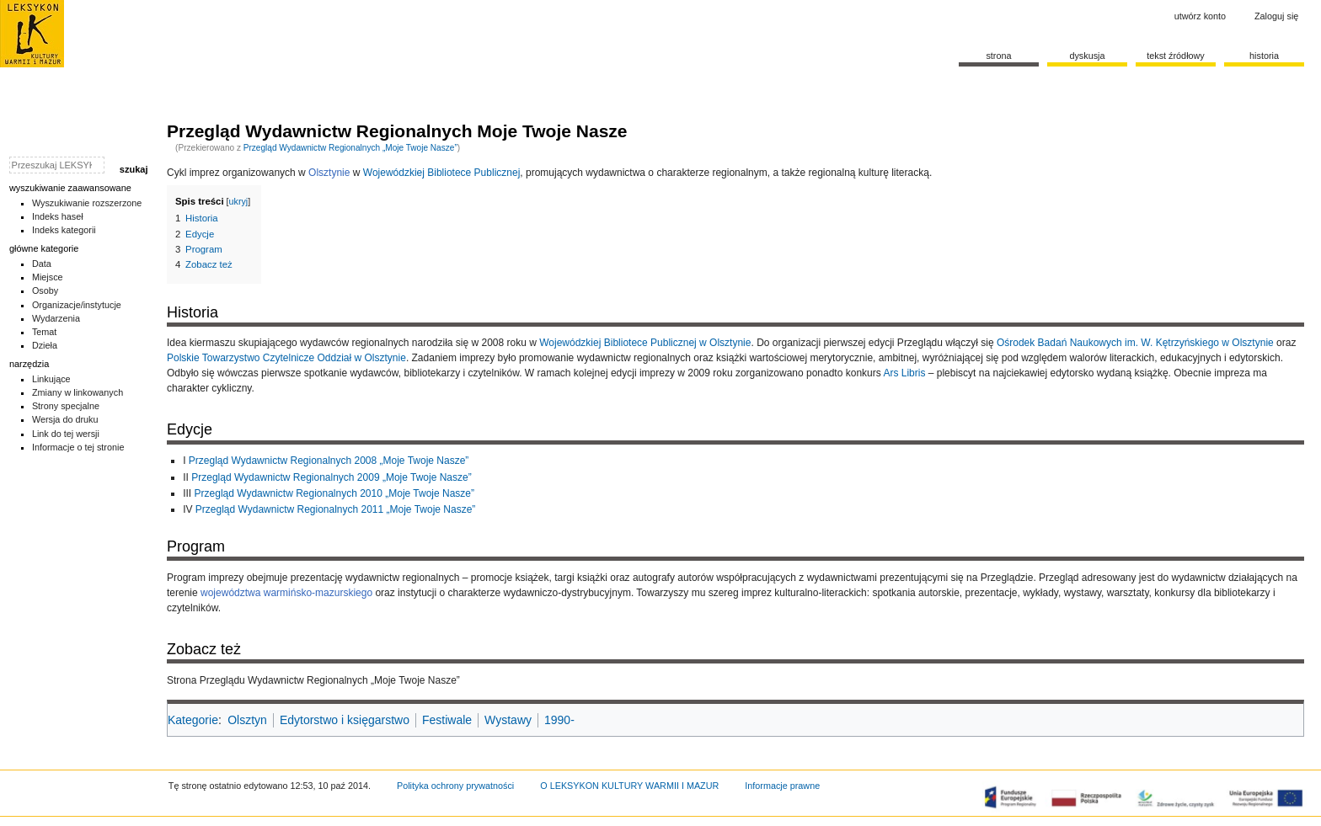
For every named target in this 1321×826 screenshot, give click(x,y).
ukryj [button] (239, 201)
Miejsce (47, 277)
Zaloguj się (1276, 16)
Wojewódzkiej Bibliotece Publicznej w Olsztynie (645, 343)
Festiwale (447, 720)
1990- (559, 720)
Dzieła (44, 345)
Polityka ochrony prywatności (455, 786)
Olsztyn (247, 720)
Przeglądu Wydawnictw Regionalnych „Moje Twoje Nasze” (330, 680)
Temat (44, 332)
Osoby (45, 290)
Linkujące (51, 379)
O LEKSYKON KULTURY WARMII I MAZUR (629, 786)
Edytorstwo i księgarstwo (344, 720)
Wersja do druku (65, 419)
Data (41, 263)
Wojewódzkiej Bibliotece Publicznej (442, 173)
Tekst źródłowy (1176, 56)
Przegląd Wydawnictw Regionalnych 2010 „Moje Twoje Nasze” (335, 493)
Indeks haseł (57, 216)
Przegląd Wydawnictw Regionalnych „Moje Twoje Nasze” (350, 147)
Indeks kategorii (64, 230)
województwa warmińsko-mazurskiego (286, 593)
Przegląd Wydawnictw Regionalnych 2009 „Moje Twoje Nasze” (331, 477)
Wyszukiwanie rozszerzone (87, 203)
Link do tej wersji (65, 434)
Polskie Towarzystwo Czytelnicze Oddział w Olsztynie (286, 358)
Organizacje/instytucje (76, 305)
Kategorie (193, 720)
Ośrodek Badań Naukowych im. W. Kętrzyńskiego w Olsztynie (1135, 343)
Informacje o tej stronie (78, 447)
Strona (998, 56)
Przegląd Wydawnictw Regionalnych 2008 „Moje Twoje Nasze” (329, 460)
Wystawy (508, 720)
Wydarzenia (56, 318)
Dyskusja (1086, 56)
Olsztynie (329, 173)
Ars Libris (904, 373)
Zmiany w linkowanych (77, 392)
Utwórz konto (1200, 16)
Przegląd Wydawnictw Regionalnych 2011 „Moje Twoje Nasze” (335, 509)
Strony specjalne (65, 406)
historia (1264, 56)
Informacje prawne (782, 786)
